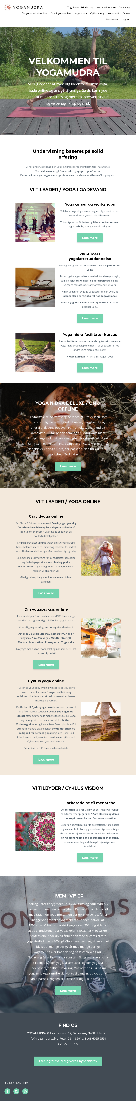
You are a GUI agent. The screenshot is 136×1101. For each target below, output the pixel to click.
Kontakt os (112, 19)
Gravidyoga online (61, 13)
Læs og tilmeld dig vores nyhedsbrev (68, 1061)
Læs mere (90, 238)
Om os (126, 13)
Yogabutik (113, 13)
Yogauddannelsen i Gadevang (113, 7)
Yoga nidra (81, 13)
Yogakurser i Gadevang (80, 7)
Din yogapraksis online (34, 13)
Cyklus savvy (97, 13)
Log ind (126, 19)
